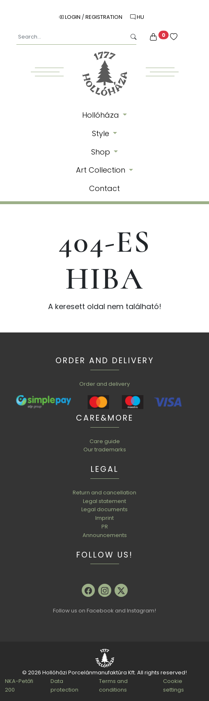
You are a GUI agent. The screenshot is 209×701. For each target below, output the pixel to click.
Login (70, 17)
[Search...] (71, 37)
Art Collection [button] (101, 170)
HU (137, 17)
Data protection (64, 685)
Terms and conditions (113, 685)
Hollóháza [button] (101, 115)
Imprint (104, 518)
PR (104, 526)
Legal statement (104, 501)
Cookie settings (173, 685)
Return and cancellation (104, 492)
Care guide (105, 441)
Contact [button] (104, 188)
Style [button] (101, 133)
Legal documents (104, 509)
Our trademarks (104, 449)
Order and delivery (104, 384)
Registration (104, 17)
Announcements (105, 535)
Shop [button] (101, 152)
